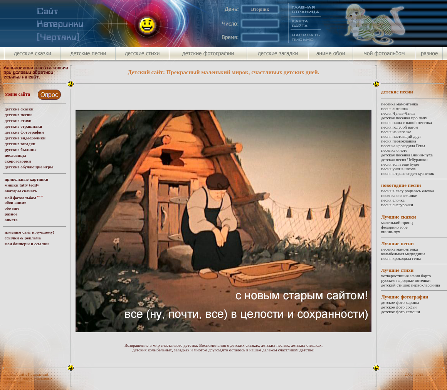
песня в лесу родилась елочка (407, 190)
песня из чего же (396, 131)
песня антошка (394, 108)
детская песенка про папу (404, 117)
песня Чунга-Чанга (398, 113)
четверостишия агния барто (406, 275)
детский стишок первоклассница (410, 285)
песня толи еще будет (400, 164)
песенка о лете (394, 150)
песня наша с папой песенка (406, 122)
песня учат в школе (398, 168)
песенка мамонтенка (399, 104)
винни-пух (390, 231)
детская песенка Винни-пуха (407, 155)
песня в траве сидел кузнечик (407, 173)
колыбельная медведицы (403, 253)
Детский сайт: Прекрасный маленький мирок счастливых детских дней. (28, 378)
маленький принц (397, 222)
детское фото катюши (400, 311)
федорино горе (394, 227)
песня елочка (393, 200)
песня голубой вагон (399, 127)
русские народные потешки (405, 280)
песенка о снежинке (399, 195)
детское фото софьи (399, 307)
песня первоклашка (398, 141)
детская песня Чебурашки (404, 159)
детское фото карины (400, 302)
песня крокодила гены (401, 258)
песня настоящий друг (401, 136)
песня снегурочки (397, 204)
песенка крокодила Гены (403, 145)
